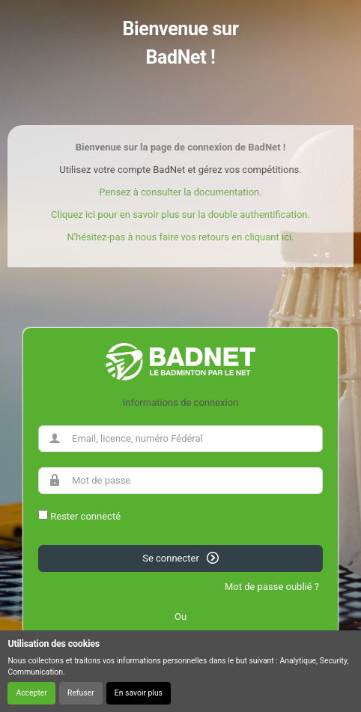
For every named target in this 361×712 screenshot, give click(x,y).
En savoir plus (139, 693)
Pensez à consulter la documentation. (180, 192)
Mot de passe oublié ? (272, 586)
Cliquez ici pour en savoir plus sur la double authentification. (180, 214)
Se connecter (180, 558)
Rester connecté (85, 516)
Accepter (31, 693)
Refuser (80, 693)
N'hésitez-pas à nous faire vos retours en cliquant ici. (180, 237)
